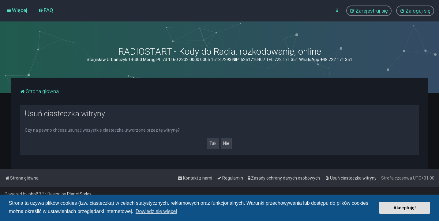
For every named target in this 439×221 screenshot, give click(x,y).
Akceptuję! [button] (404, 207)
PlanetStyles (79, 194)
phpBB (34, 194)
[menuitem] (46, 10)
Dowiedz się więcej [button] (156, 211)
